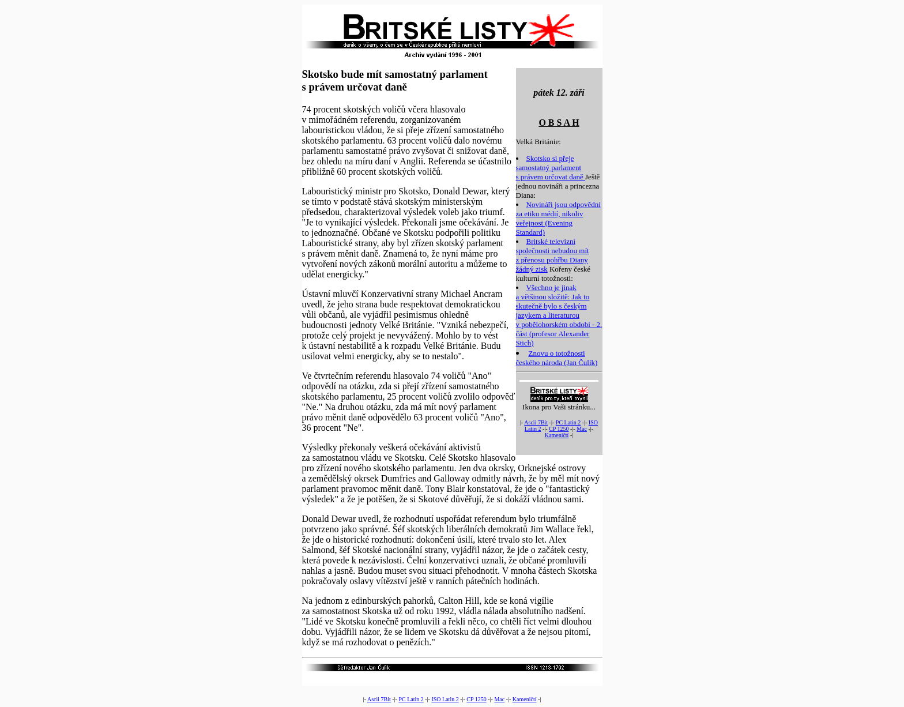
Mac (582, 429)
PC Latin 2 (568, 422)
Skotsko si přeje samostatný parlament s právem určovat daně (551, 167)
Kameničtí (557, 435)
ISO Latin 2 (444, 699)
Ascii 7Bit (536, 422)
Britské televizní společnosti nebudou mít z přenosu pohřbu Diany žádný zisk (552, 255)
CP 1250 (558, 429)
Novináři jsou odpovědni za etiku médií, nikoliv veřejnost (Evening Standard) (558, 218)
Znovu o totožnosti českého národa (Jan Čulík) (557, 358)
